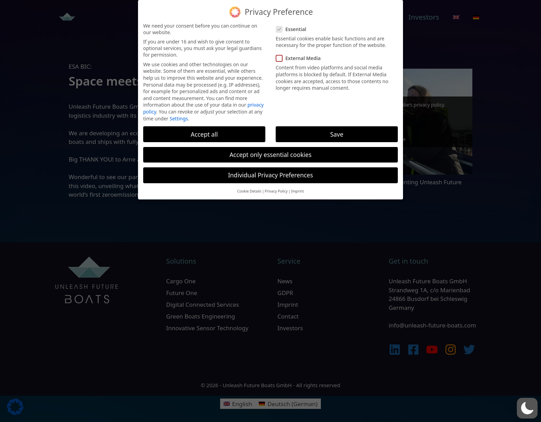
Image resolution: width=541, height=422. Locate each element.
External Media (300, 53)
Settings (179, 113)
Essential (293, 24)
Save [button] (336, 129)
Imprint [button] (297, 186)
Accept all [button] (204, 129)
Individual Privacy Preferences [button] (270, 170)
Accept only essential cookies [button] (270, 150)
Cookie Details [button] (249, 186)
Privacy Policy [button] (276, 186)
